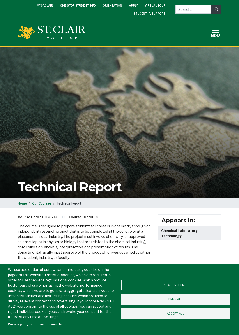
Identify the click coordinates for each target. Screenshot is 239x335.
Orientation (112, 5)
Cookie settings (176, 285)
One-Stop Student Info (78, 5)
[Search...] (193, 9)
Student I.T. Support (149, 13)
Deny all (175, 299)
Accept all (175, 313)
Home (22, 203)
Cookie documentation (51, 324)
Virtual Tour (155, 5)
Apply (133, 5)
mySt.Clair (45, 5)
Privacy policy (18, 324)
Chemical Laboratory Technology (179, 233)
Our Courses (41, 203)
